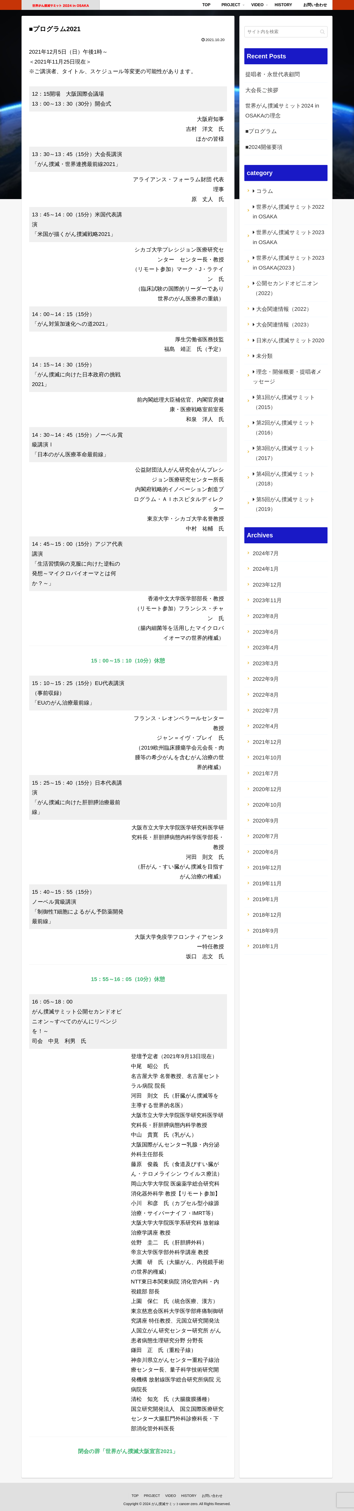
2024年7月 (266, 553)
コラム (264, 191)
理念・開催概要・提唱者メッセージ (287, 377)
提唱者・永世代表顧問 (272, 74)
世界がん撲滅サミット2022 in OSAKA (288, 212)
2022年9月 (266, 679)
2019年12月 (267, 868)
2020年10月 (267, 805)
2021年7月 (266, 773)
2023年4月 (266, 647)
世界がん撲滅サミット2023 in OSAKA (288, 237)
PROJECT (152, 1496)
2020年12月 (267, 789)
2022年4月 (266, 726)
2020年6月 (266, 852)
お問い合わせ (212, 1496)
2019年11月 (267, 883)
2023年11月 (267, 600)
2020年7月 (266, 836)
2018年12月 (267, 915)
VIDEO (170, 1496)
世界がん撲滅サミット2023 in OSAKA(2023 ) (288, 263)
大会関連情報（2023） (284, 324)
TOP (135, 1496)
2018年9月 (266, 931)
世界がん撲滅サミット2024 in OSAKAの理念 (282, 111)
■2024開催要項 (263, 147)
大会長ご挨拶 (261, 90)
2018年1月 (266, 946)
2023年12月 (267, 585)
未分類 (264, 356)
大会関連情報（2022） (284, 309)
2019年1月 (266, 899)
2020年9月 (266, 821)
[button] (322, 32)
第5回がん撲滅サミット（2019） (284, 504)
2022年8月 (266, 695)
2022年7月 (266, 711)
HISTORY (189, 1496)
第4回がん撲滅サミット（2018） (284, 479)
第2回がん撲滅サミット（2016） (284, 428)
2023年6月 (266, 632)
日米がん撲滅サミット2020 (290, 340)
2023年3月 (266, 663)
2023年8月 (266, 616)
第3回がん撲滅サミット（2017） (284, 453)
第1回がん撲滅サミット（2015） (284, 402)
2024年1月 (266, 569)
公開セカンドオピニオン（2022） (285, 288)
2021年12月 (267, 742)
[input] (286, 31)
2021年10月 (267, 758)
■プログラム (261, 131)
